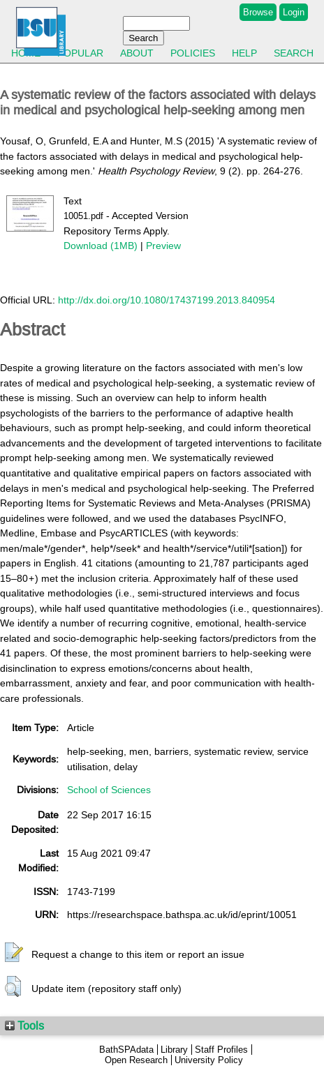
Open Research (136, 1060)
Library (174, 1049)
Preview (163, 245)
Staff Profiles (221, 1049)
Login (293, 12)
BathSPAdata (126, 1049)
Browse (258, 12)
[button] (14, 952)
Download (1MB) (101, 245)
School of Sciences (109, 789)
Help (244, 53)
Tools (24, 1025)
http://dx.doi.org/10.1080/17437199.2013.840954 (166, 300)
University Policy (209, 1060)
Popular (80, 53)
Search (294, 53)
